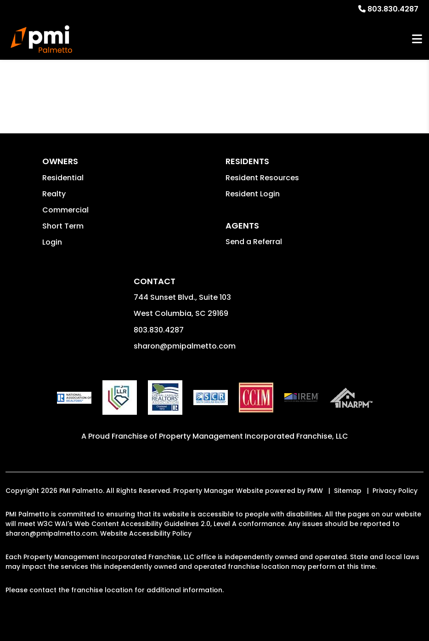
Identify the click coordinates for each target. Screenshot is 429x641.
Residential (63, 177)
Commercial (65, 210)
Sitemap (347, 490)
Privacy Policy (395, 490)
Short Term (63, 226)
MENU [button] (417, 39)
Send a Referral (254, 241)
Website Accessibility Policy (146, 533)
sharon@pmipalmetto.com (185, 346)
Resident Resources (262, 177)
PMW (315, 490)
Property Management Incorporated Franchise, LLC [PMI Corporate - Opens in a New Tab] (253, 436)
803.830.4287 (392, 9)
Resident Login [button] (253, 194)
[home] (41, 39)
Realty (54, 194)
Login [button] (52, 242)
